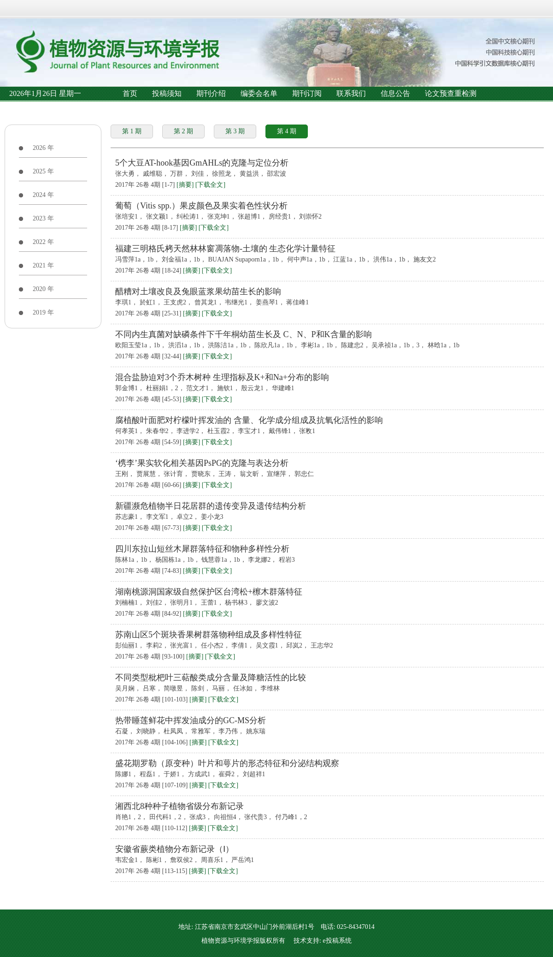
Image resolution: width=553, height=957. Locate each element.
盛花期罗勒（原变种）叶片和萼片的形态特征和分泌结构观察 (227, 763)
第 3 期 (235, 131)
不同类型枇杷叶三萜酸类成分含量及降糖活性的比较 (210, 677)
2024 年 (43, 194)
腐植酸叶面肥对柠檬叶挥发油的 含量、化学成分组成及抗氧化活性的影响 (249, 420)
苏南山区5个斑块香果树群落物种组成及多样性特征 (208, 634)
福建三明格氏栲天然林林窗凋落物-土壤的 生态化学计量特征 (225, 248)
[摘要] (185, 184)
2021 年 (43, 265)
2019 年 (43, 312)
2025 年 (43, 171)
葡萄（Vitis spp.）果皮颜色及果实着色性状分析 (201, 205)
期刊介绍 (211, 93)
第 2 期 (183, 131)
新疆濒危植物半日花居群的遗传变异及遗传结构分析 (210, 506)
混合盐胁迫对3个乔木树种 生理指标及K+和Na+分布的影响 (222, 377)
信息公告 (395, 93)
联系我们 (351, 93)
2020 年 (43, 288)
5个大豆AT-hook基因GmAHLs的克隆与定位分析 (201, 162)
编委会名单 (259, 93)
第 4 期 (286, 131)
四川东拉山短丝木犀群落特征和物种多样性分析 (202, 548)
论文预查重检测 (451, 93)
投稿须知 (167, 93)
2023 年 (43, 218)
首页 (130, 93)
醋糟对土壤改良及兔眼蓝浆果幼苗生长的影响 (198, 291)
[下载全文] (210, 184)
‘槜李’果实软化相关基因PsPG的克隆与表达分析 (201, 463)
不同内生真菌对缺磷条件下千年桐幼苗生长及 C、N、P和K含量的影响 (243, 334)
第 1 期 (131, 131)
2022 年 (43, 241)
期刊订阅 (307, 93)
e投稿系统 (337, 940)
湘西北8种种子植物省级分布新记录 (179, 806)
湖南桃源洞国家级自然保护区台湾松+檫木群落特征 (208, 591)
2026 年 (43, 147)
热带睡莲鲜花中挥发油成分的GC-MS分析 (190, 720)
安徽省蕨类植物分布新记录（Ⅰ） (174, 849)
